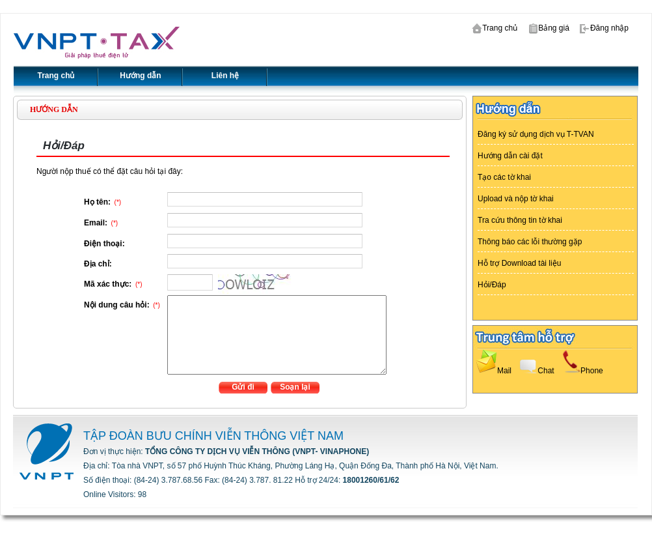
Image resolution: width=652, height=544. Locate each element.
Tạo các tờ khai (504, 177)
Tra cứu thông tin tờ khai (520, 220)
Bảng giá (547, 28)
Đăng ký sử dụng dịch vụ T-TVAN (536, 134)
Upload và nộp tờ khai (516, 198)
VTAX (97, 43)
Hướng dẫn (140, 75)
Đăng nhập (603, 28)
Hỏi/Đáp (492, 284)
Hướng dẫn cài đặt (510, 155)
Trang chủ (493, 28)
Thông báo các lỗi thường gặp (530, 241)
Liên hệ (225, 75)
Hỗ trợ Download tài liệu (519, 263)
